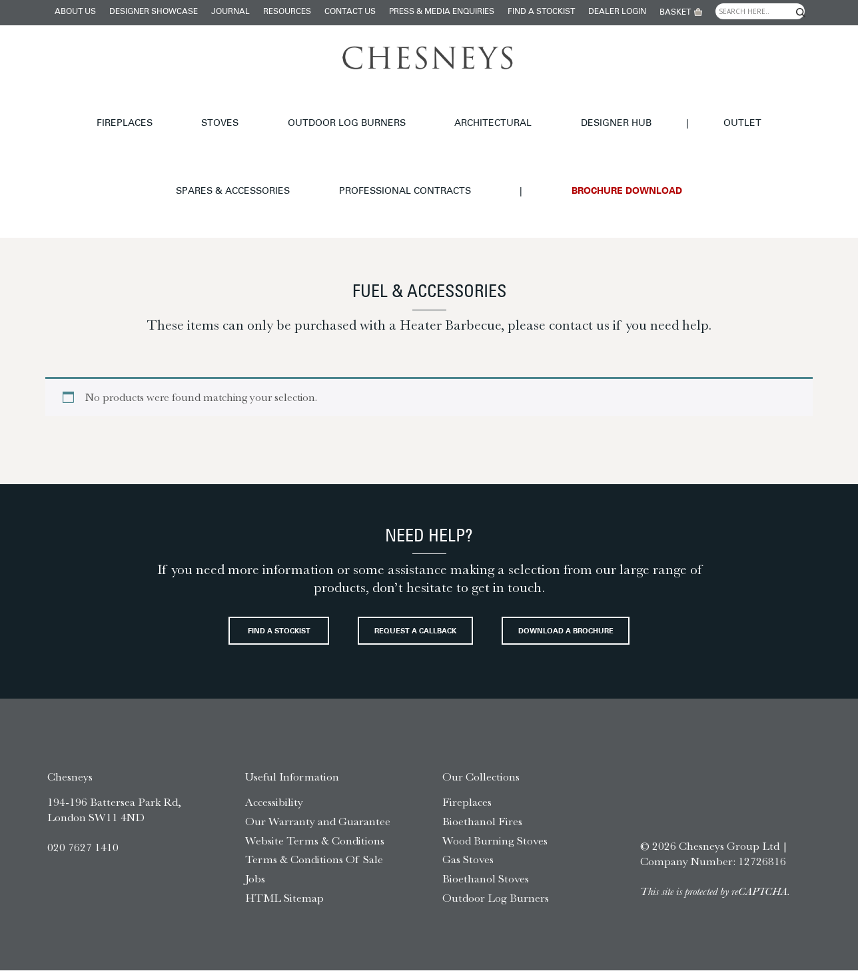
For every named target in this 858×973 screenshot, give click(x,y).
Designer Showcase (153, 12)
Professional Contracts (757, 110)
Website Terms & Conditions (314, 843)
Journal (230, 12)
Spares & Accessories (613, 110)
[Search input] (760, 11)
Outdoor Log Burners (205, 110)
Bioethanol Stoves (485, 881)
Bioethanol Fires (482, 823)
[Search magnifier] (800, 12)
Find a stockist (541, 12)
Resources (287, 12)
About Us (75, 12)
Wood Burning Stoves (495, 843)
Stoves (106, 110)
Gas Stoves (468, 862)
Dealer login (617, 12)
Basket (675, 13)
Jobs (255, 881)
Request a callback (516, 583)
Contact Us (350, 12)
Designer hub (418, 110)
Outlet (517, 110)
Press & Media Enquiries (441, 12)
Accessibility (274, 804)
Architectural (323, 110)
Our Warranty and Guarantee (317, 823)
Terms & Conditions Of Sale (314, 862)
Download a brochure (429, 630)
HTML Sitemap (284, 900)
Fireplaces (39, 110)
